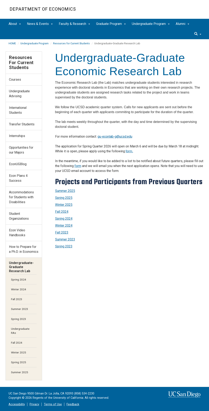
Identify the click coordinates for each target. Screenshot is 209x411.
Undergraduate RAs (20, 330)
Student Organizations (19, 216)
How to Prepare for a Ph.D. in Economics (23, 249)
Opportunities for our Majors (21, 150)
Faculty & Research (74, 24)
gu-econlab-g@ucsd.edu (115, 136)
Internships (17, 136)
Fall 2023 (61, 232)
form (77, 166)
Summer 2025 (65, 191)
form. (129, 151)
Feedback (73, 404)
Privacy (34, 404)
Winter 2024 (63, 225)
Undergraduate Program (151, 24)
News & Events (40, 24)
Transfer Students (21, 124)
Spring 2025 (63, 198)
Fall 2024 (61, 212)
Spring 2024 (63, 219)
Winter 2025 (63, 205)
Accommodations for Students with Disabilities (21, 197)
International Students (18, 110)
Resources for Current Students (71, 43)
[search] (197, 34)
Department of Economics (43, 9)
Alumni (182, 24)
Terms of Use (53, 404)
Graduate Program (111, 24)
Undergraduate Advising (19, 93)
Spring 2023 (63, 246)
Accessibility (17, 404)
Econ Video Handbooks (17, 232)
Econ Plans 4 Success (18, 178)
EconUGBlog (18, 164)
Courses (15, 79)
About (15, 24)
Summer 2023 (65, 239)
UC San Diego (176, 11)
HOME (12, 43)
